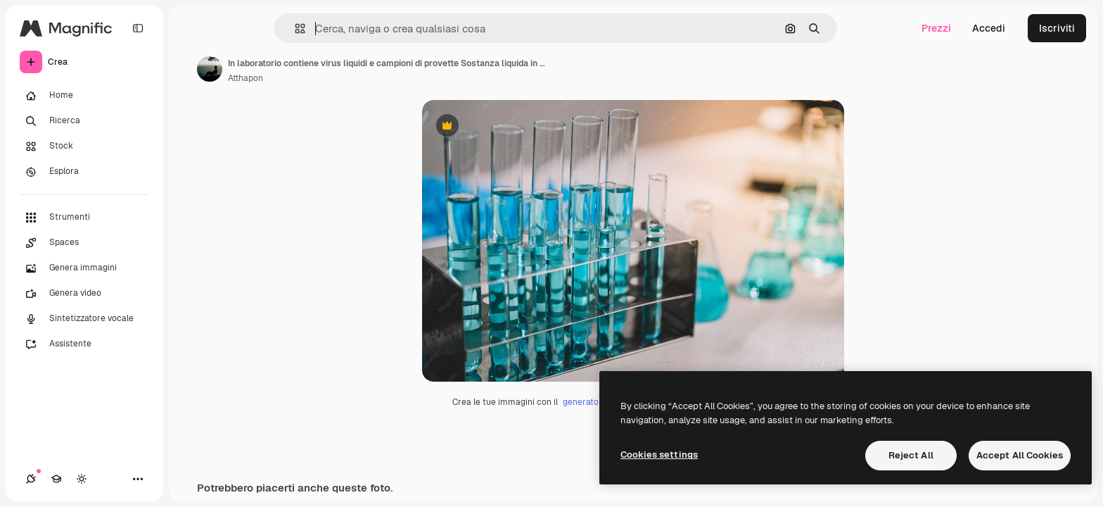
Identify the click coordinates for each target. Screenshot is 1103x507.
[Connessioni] (31, 479)
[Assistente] (84, 344)
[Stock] (84, 146)
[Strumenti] (84, 217)
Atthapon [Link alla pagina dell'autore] (245, 78)
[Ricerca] (84, 121)
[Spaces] (84, 243)
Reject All (910, 455)
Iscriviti (1057, 28)
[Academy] (56, 479)
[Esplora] (84, 172)
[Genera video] (84, 293)
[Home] (84, 95)
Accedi (988, 28)
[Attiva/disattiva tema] (81, 479)
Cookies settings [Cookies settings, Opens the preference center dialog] (659, 455)
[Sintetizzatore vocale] (84, 319)
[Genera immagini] (84, 268)
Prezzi (936, 28)
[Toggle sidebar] (138, 28)
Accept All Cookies (1019, 455)
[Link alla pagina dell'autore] (209, 69)
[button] (294, 28)
